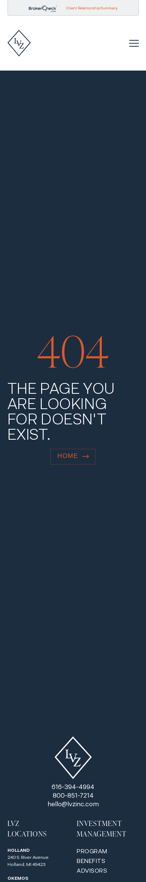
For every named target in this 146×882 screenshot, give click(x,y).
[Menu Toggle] (134, 43)
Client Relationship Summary (92, 8)
